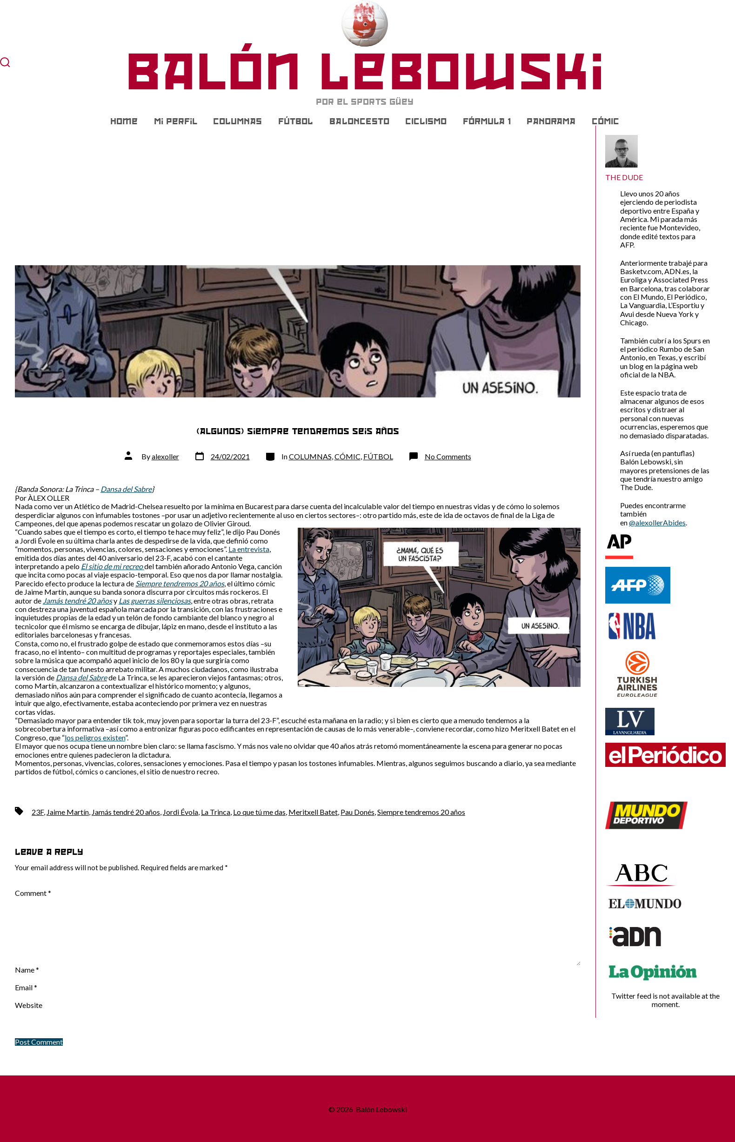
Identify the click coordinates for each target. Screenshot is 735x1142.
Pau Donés (357, 811)
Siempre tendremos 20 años (421, 811)
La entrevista (248, 548)
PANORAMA (551, 121)
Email (26, 987)
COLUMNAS (237, 121)
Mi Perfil (175, 121)
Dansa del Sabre (126, 488)
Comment (33, 893)
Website (28, 1005)
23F (38, 811)
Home (124, 121)
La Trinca (215, 811)
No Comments (448, 456)
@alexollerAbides (657, 522)
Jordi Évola (180, 811)
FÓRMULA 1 (487, 121)
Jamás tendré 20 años (126, 811)
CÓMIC (605, 121)
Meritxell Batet (313, 811)
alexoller (165, 456)
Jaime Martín (68, 811)
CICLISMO (426, 121)
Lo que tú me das (259, 811)
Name (27, 970)
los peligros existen (95, 737)
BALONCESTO (359, 121)
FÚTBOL (295, 121)
